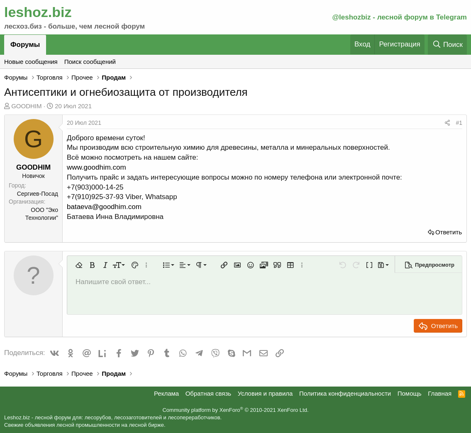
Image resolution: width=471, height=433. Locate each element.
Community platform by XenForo (235, 410)
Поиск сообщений (90, 61)
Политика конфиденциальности (345, 393)
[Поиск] (447, 44)
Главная (439, 393)
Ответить (448, 232)
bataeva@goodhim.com (104, 207)
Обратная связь (208, 393)
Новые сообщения (31, 61)
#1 (459, 122)
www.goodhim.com (96, 167)
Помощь (410, 393)
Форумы (25, 45)
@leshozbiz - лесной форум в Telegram (399, 17)
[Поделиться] (447, 123)
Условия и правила (265, 393)
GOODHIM (26, 105)
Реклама (166, 393)
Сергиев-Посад (37, 193)
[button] (79, 265)
